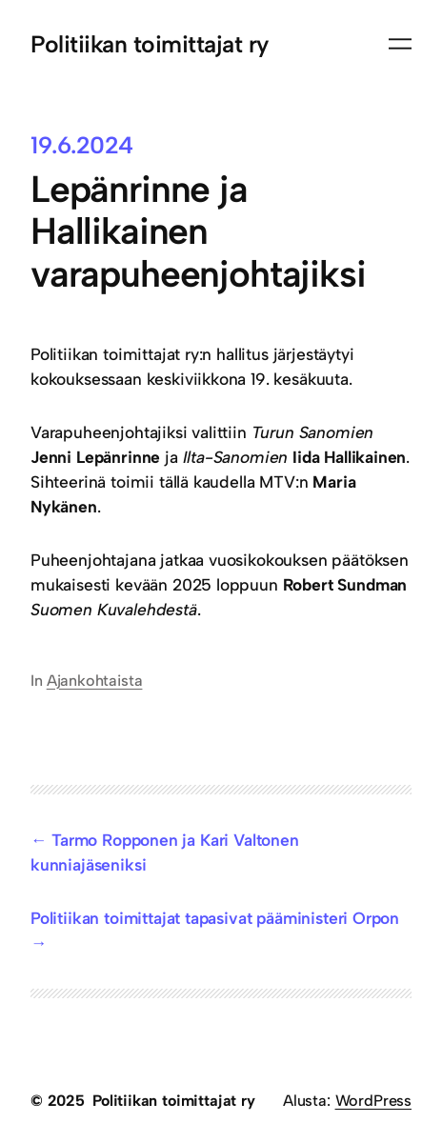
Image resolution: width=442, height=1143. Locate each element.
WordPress (373, 1101)
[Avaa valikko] (400, 43)
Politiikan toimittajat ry (150, 44)
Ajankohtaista (95, 681)
